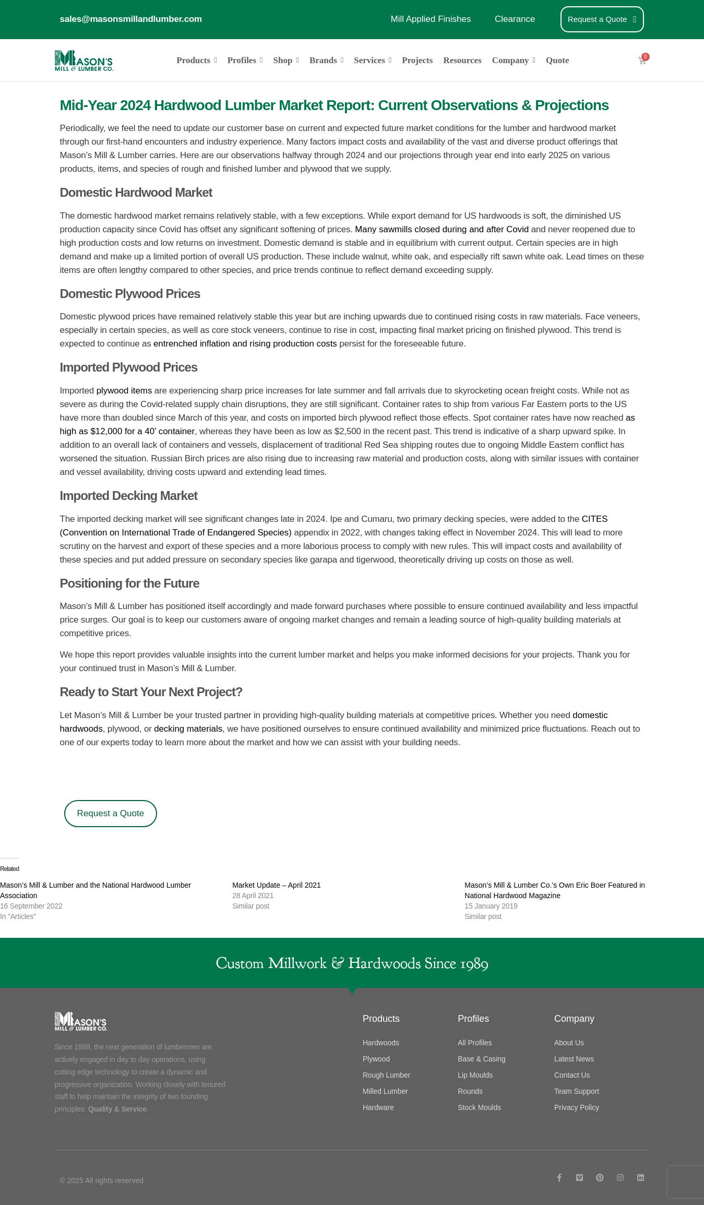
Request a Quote (111, 813)
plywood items (123, 390)
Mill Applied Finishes (430, 19)
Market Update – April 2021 (276, 884)
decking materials (188, 728)
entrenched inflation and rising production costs (246, 343)
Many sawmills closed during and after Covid (442, 229)
